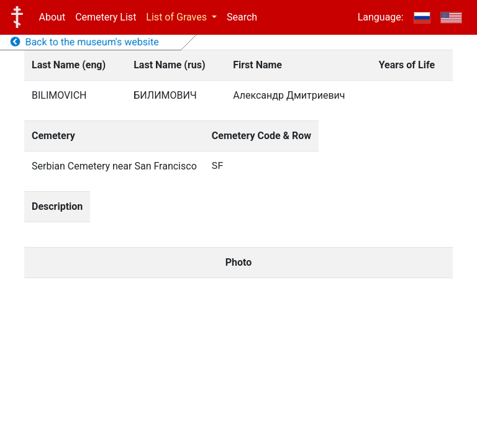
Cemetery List (105, 17)
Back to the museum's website (85, 42)
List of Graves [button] (177, 17)
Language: (381, 17)
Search (242, 17)
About (52, 17)
